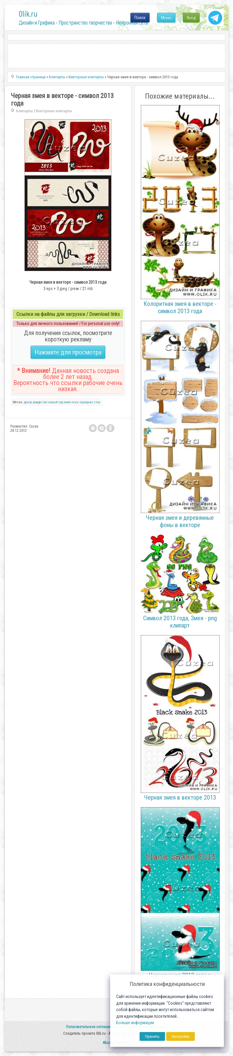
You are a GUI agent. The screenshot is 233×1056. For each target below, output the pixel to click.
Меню (166, 17)
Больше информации (135, 1022)
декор (28, 402)
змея (67, 402)
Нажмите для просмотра (68, 352)
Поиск (140, 17)
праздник (86, 402)
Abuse (108, 1042)
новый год (55, 402)
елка (75, 402)
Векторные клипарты (54, 111)
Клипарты (24, 111)
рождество (40, 402)
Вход (191, 17)
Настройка (180, 1036)
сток (97, 402)
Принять (152, 1036)
